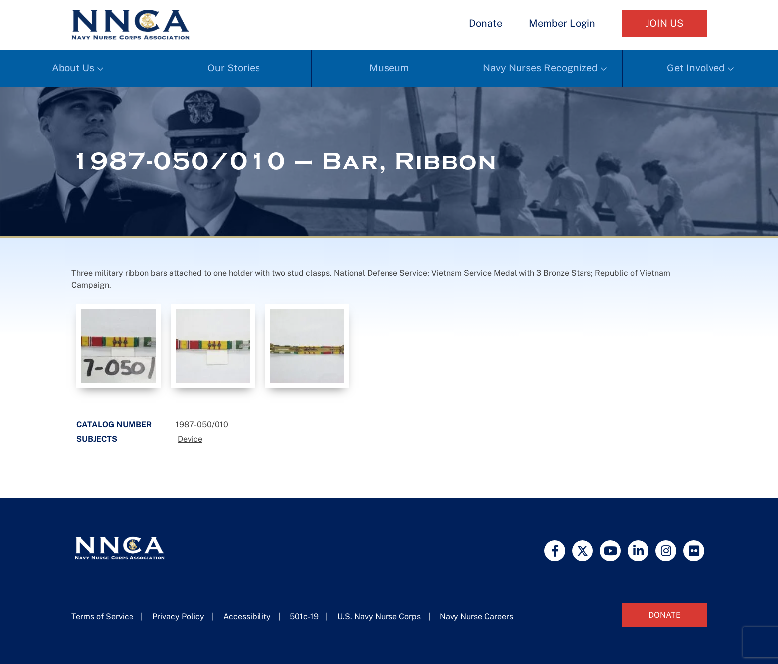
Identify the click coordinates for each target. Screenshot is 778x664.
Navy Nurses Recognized (540, 68)
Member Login (562, 23)
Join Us (664, 23)
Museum (389, 68)
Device (190, 439)
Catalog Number (114, 424)
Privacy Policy (178, 616)
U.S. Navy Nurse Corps (379, 616)
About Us (73, 68)
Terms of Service (102, 616)
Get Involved (696, 68)
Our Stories (233, 68)
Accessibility (247, 616)
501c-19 (304, 616)
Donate (485, 23)
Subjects (96, 439)
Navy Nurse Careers (476, 616)
